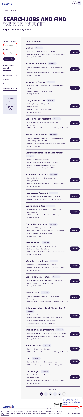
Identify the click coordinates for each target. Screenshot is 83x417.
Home (6, 10)
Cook (28, 358)
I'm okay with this (74, 413)
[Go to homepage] (7, 3)
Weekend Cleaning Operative (40, 330)
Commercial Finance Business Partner (44, 153)
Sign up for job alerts (10, 108)
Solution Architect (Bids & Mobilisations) (45, 308)
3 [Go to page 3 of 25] (50, 394)
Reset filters (7, 71)
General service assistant (38, 277)
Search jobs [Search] (9, 59)
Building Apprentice (35, 206)
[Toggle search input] (74, 3)
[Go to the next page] (64, 394)
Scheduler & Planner (35, 82)
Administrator (33, 292)
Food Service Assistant (37, 174)
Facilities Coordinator (36, 63)
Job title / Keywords (9, 41)
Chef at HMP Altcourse (37, 224)
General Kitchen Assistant (38, 119)
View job (75, 52)
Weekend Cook (33, 243)
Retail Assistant (33, 345)
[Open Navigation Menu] (79, 3)
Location (6, 49)
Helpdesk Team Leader (37, 134)
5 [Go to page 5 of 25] (59, 394)
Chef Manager (32, 371)
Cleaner (29, 48)
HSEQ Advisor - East (35, 100)
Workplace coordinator (37, 261)
